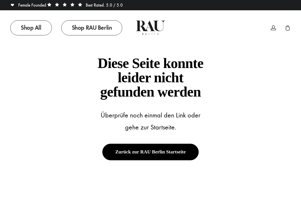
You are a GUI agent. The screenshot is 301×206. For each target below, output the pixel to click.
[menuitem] (33, 27)
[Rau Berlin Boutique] (150, 28)
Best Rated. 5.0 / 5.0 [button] (85, 5)
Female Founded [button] (28, 5)
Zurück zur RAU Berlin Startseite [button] (150, 152)
